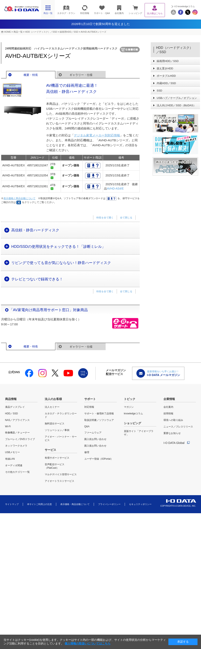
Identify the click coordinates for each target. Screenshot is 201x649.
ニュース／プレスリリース (178, 426)
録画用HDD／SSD (69, 32)
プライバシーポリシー (109, 504)
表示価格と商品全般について (19, 198)
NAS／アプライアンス (17, 420)
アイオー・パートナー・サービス (61, 438)
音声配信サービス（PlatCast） (54, 466)
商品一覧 (18, 32)
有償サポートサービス (57, 457)
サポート (90, 399)
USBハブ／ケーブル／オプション (177, 97)
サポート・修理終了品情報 (99, 413)
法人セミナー (52, 407)
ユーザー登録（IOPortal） (98, 458)
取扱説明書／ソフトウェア (99, 420)
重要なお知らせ (172, 433)
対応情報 (89, 407)
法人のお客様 (53, 399)
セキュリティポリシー (140, 504)
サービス (50, 449)
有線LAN (10, 458)
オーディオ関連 (13, 465)
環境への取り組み (173, 420)
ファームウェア (93, 432)
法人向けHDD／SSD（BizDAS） (176, 105)
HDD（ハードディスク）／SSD (41, 32)
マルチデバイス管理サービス (61, 474)
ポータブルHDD (166, 75)
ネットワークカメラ (16, 445)
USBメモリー (12, 452)
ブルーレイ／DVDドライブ (20, 439)
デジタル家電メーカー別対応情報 (97, 135)
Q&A (86, 426)
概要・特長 (31, 75)
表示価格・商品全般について (75, 504)
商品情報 (11, 399)
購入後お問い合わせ (95, 445)
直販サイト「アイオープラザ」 (138, 433)
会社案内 (168, 407)
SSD (159, 90)
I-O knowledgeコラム (184, 6)
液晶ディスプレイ (15, 407)
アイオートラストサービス (59, 481)
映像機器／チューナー (17, 432)
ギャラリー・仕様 (81, 75)
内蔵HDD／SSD (166, 83)
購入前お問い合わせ (95, 439)
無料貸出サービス (54, 423)
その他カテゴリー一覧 (17, 472)
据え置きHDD (165, 68)
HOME (7, 32)
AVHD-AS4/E (115, 188)
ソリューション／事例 (57, 430)
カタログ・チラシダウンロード (61, 415)
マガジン (129, 407)
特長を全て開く (105, 217)
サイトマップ (12, 504)
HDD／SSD (11, 413)
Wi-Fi (8, 426)
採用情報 (168, 413)
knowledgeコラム (133, 413)
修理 (86, 452)
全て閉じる (126, 217)
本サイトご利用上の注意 (39, 504)
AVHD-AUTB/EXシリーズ (93, 32)
